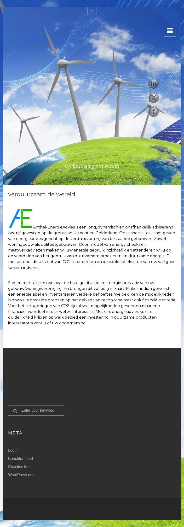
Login (12, 450)
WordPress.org (21, 475)
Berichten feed (20, 459)
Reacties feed (20, 467)
